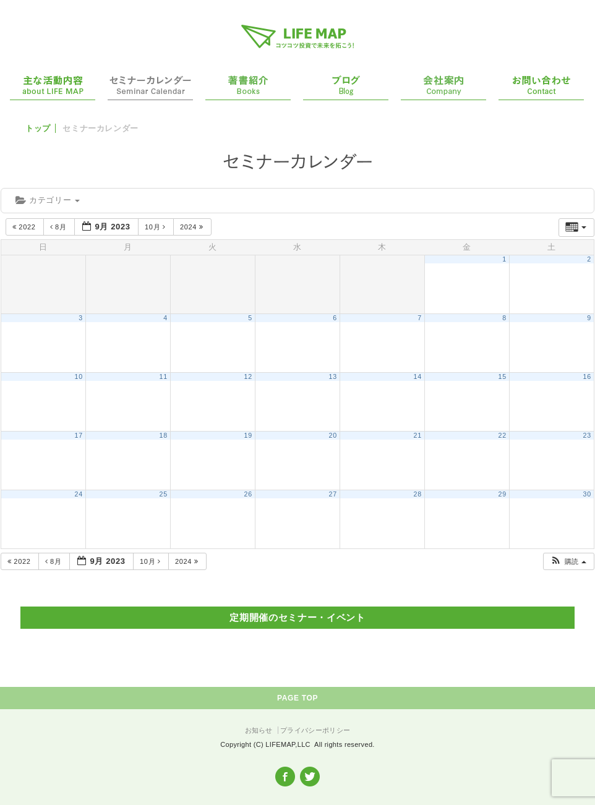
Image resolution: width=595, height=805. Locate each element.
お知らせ (259, 730)
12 (248, 376)
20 (333, 435)
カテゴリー (47, 200)
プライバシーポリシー (315, 730)
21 (418, 435)
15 (503, 376)
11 (164, 376)
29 (503, 494)
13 (333, 376)
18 (164, 435)
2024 (192, 227)
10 (79, 376)
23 (587, 435)
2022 (25, 227)
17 (79, 435)
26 (248, 494)
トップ (38, 128)
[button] (568, 561)
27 (333, 494)
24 (79, 494)
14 (418, 376)
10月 (156, 227)
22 (503, 435)
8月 (59, 227)
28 (418, 494)
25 (164, 494)
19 (248, 435)
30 (587, 494)
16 (587, 376)
